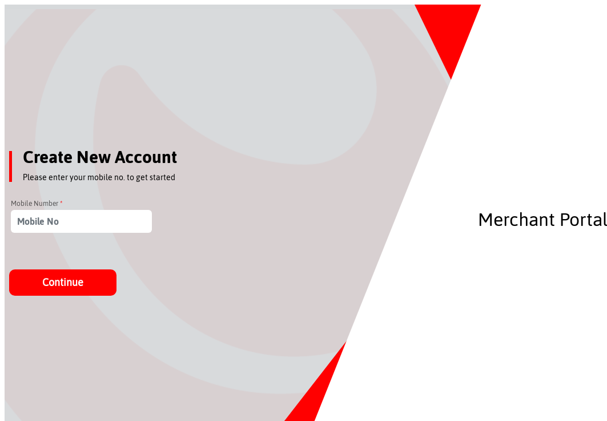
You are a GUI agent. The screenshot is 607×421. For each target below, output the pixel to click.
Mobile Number (36, 204)
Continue (62, 282)
